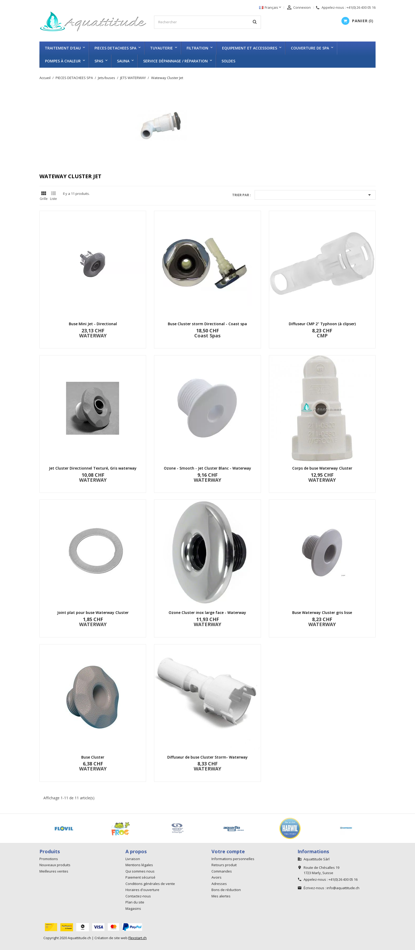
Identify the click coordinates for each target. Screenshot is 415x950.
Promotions (48, 858)
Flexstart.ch (137, 937)
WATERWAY (93, 335)
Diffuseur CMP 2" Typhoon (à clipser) (322, 323)
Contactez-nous (138, 896)
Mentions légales (139, 864)
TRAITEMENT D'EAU (63, 48)
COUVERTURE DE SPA (310, 48)
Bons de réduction (226, 889)
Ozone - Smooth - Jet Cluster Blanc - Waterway (207, 468)
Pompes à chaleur (63, 60)
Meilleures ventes (53, 871)
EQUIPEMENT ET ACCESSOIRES (249, 48)
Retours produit (224, 864)
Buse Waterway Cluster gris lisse (322, 612)
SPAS (98, 60)
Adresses (219, 883)
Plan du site (134, 902)
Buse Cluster (92, 757)
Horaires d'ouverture (142, 889)
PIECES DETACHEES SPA (115, 48)
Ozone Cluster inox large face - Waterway (207, 612)
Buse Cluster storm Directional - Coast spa (207, 323)
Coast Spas (207, 335)
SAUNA (123, 60)
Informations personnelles (232, 858)
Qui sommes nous (140, 871)
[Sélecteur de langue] (270, 7)
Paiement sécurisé (140, 877)
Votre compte (228, 851)
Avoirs (216, 877)
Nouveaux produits (54, 864)
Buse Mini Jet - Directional (93, 323)
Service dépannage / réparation (175, 60)
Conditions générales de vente (150, 883)
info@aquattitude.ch (343, 887)
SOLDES (228, 60)
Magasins (133, 908)
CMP (322, 335)
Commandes (221, 871)
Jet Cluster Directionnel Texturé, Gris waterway (93, 468)
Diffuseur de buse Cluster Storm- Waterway (207, 757)
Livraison (132, 858)
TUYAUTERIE (161, 48)
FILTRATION (197, 48)
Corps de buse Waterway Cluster (322, 468)
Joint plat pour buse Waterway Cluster (93, 612)
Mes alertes (221, 896)
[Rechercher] (207, 22)
